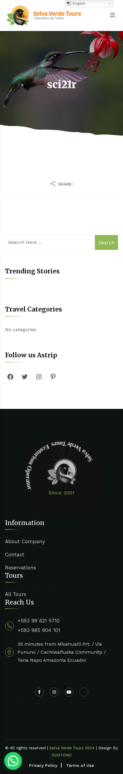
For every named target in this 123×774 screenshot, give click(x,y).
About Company (25, 541)
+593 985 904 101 (38, 630)
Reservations (20, 568)
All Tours (15, 594)
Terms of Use (80, 765)
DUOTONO (62, 755)
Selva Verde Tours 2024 (72, 748)
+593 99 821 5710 (38, 621)
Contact (14, 554)
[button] (13, 761)
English (76, 3)
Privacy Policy (43, 765)
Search (106, 242)
